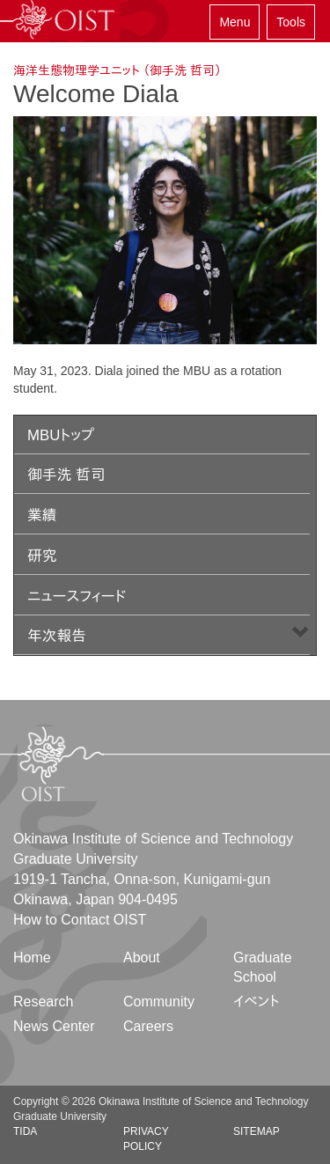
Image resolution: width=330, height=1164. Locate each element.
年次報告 (56, 636)
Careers (148, 1026)
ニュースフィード (76, 596)
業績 (42, 515)
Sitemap (256, 1131)
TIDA (25, 1131)
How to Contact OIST (79, 919)
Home (32, 957)
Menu (234, 22)
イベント (256, 1001)
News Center (53, 1026)
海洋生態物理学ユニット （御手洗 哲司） (117, 70)
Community (158, 1001)
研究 (42, 556)
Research (43, 1001)
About (141, 957)
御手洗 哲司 (66, 475)
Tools (290, 22)
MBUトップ (60, 435)
